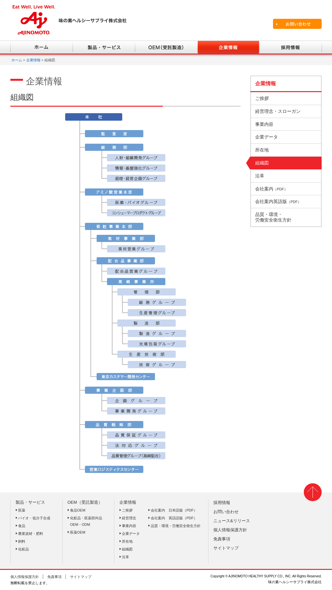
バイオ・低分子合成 (34, 518)
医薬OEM (77, 532)
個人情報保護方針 (230, 529)
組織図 (127, 549)
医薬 (21, 510)
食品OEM (77, 510)
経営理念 (129, 518)
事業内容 (129, 526)
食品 (21, 526)
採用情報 (221, 502)
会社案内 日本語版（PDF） (174, 510)
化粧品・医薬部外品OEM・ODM (86, 521)
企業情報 (33, 60)
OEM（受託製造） (84, 502)
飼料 (21, 541)
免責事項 (221, 538)
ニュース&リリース (231, 520)
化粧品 (23, 549)
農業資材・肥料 (30, 534)
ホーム (16, 60)
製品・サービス (30, 502)
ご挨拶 (127, 510)
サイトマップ (226, 548)
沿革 (125, 557)
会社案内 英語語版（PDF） (174, 518)
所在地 (127, 541)
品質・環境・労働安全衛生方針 (176, 526)
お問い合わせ (226, 511)
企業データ (131, 534)
